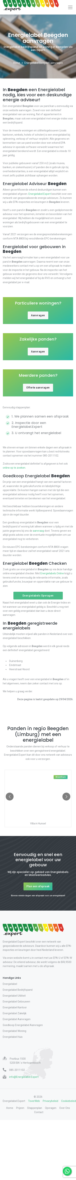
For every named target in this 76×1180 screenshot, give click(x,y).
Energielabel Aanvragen (16, 1019)
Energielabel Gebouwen (16, 1001)
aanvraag (38, 530)
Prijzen (20, 1107)
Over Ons (64, 1107)
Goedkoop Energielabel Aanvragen (23, 1025)
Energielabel (10, 983)
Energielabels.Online (52, 573)
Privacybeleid (50, 1101)
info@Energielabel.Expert (24, 1076)
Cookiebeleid (68, 1101)
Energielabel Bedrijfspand (17, 989)
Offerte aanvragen (38, 387)
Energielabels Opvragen (38, 595)
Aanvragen (38, 315)
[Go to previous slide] (10, 797)
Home (16, 62)
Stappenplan (34, 1107)
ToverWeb (34, 1101)
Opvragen (50, 1107)
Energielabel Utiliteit (14, 995)
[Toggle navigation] (70, 7)
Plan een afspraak (38, 886)
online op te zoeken (14, 467)
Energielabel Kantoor (15, 1007)
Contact (38, 1112)
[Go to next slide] (66, 797)
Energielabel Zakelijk (14, 1013)
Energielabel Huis (13, 1036)
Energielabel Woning (14, 1030)
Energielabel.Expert (39, 193)
